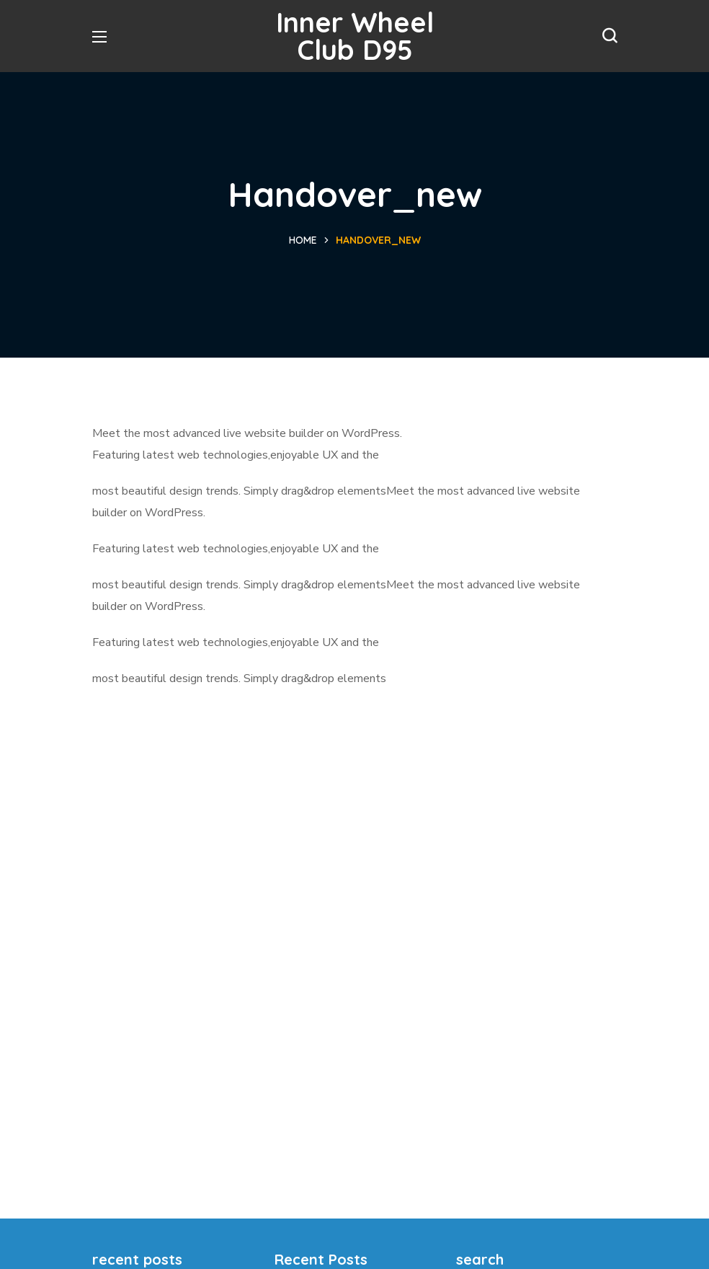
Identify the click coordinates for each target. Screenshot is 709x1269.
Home (303, 240)
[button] (609, 36)
